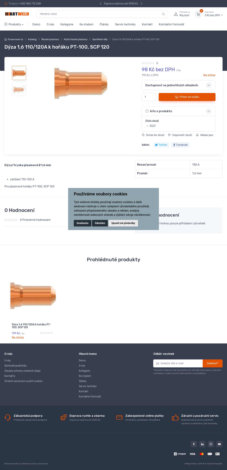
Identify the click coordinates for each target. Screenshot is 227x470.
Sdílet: (146, 144)
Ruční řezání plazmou (75, 39)
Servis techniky (125, 24)
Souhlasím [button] (82, 223)
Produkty (12, 24)
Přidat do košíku (187, 97)
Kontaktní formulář (171, 24)
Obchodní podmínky (15, 363)
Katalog (32, 39)
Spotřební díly (99, 39)
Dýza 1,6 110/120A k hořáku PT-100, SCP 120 (31, 326)
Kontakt (147, 24)
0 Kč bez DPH (214, 14)
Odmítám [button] (100, 223)
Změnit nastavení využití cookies (23, 379)
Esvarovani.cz (15, 39)
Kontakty (9, 373)
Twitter (161, 144)
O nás (50, 24)
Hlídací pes (204, 135)
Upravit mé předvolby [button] (123, 223)
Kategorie (66, 24)
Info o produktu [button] (158, 111)
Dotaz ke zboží (153, 135)
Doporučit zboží (180, 135)
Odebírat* (212, 361)
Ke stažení (86, 24)
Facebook (180, 144)
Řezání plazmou (50, 39)
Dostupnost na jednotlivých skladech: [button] (171, 85)
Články (104, 24)
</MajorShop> (191, 461)
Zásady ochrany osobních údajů (22, 368)
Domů (36, 24)
